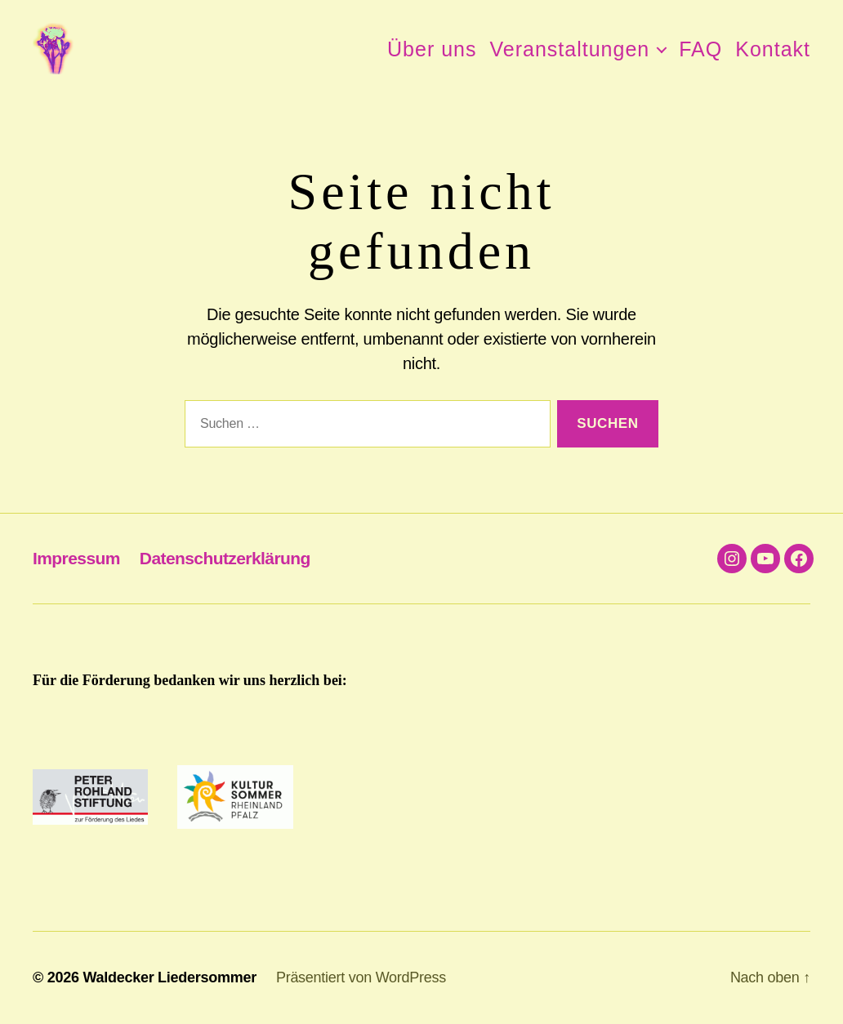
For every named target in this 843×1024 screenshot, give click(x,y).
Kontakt (772, 49)
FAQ (700, 49)
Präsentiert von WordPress (361, 977)
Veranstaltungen (570, 49)
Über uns (431, 49)
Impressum (76, 558)
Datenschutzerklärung (225, 558)
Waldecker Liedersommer (169, 977)
